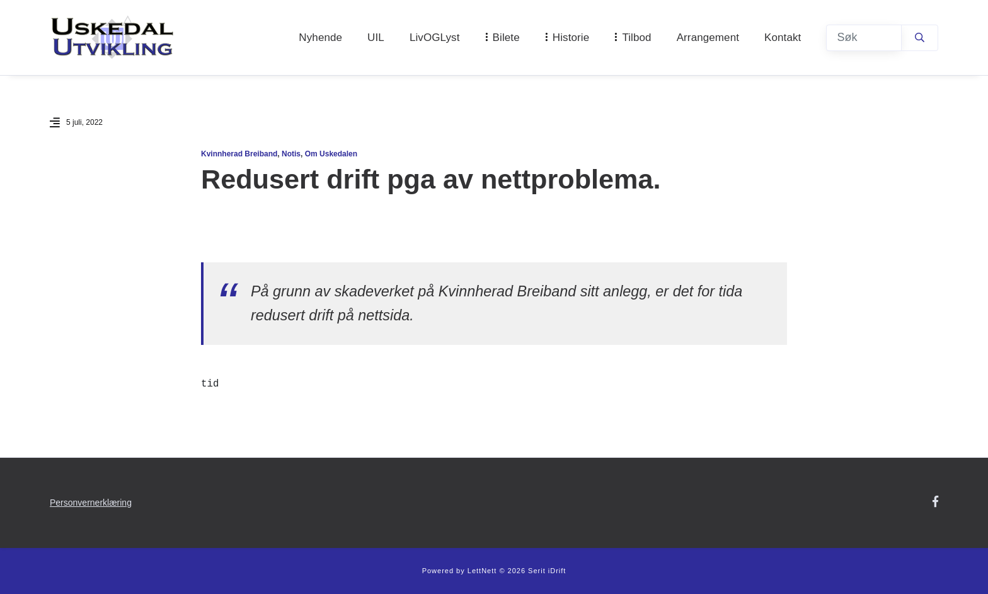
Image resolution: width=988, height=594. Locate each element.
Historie (571, 38)
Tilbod (636, 38)
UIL (375, 38)
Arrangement (708, 38)
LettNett (482, 570)
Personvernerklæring (91, 503)
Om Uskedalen (331, 153)
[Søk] (864, 38)
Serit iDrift (547, 570)
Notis (291, 153)
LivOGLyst (435, 38)
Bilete (506, 38)
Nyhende (320, 38)
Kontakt (782, 38)
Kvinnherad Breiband (239, 153)
